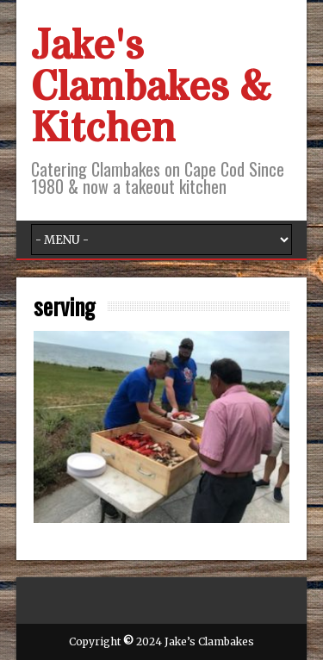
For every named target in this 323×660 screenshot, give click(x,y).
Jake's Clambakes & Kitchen (150, 88)
